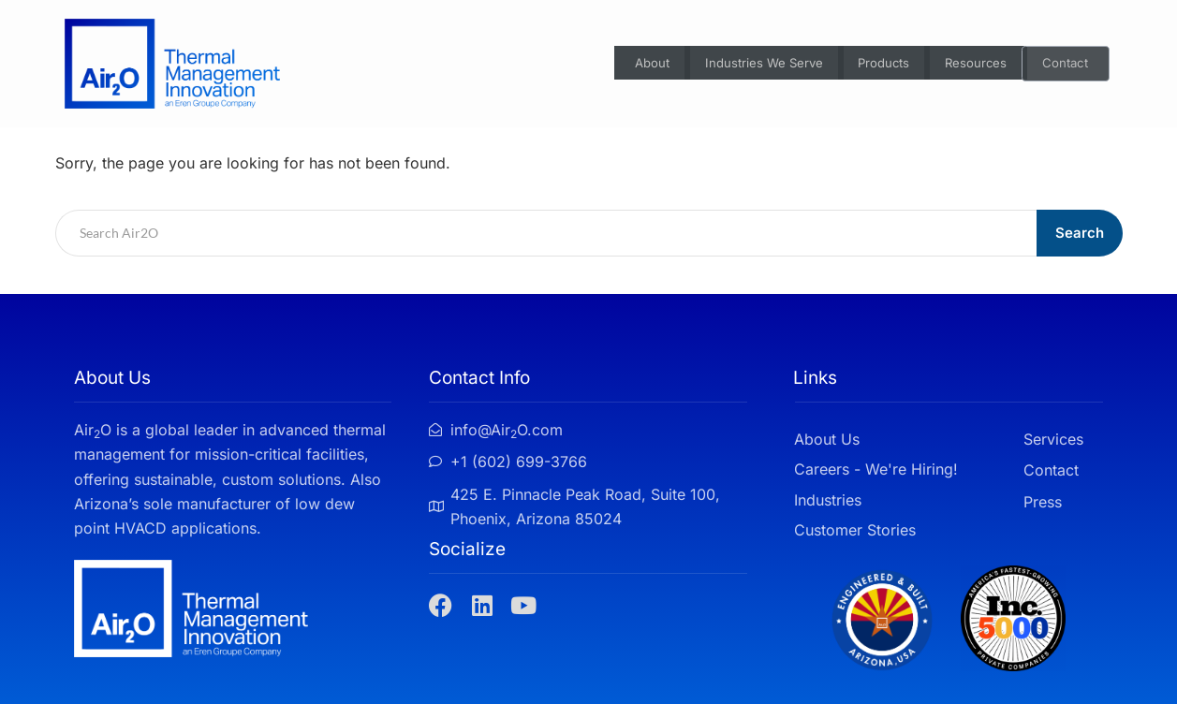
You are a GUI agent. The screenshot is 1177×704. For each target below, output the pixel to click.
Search (1079, 233)
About (634, 64)
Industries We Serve (751, 64)
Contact (1066, 64)
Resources (975, 64)
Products (878, 64)
